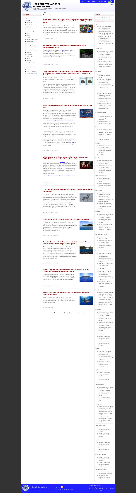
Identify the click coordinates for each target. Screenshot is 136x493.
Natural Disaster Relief (32, 45)
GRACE (73, 142)
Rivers (28, 58)
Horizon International (48, 162)
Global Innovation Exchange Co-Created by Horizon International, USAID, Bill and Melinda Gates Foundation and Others (65, 158)
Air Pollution (29, 24)
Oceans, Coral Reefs (31, 50)
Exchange (62, 162)
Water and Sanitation (31, 71)
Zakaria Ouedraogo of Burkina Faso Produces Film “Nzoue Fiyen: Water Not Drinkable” (106, 294)
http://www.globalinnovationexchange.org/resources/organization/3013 (59, 175)
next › (78, 312)
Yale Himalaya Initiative (32, 73)
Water (28, 69)
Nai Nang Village (64, 50)
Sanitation (29, 60)
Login (111, 4)
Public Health (30, 56)
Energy (28, 33)
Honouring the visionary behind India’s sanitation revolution (104, 338)
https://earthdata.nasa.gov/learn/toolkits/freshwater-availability (58, 120)
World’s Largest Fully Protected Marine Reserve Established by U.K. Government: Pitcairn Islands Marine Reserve (66, 270)
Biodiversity (29, 26)
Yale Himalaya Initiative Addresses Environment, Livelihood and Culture (104, 477)
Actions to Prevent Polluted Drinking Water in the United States (105, 399)
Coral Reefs (101, 154)
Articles (99, 1)
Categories (27, 20)
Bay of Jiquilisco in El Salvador (52, 51)
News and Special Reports (33, 48)
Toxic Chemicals (30, 62)
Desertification (30, 29)
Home (83, 1)
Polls (26, 18)
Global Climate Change (32, 39)
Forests (28, 37)
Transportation (30, 64)
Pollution (29, 52)
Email (101, 490)
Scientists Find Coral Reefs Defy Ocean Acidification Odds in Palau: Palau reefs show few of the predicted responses (66, 242)
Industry (28, 43)
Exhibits (28, 35)
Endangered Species (31, 31)
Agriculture (29, 22)
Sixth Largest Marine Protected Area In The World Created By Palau (66, 219)
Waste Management (31, 67)
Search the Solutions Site (104, 17)
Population (29, 54)
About (88, 1)
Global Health (30, 41)
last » (83, 312)
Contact (93, 1)
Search (104, 1)
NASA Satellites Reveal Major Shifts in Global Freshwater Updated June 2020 (105, 162)
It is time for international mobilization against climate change (105, 75)
